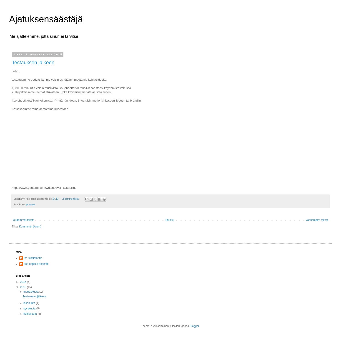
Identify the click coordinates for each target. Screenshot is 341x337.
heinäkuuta (30, 313)
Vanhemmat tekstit (317, 220)
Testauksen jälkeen (33, 62)
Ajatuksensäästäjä (46, 19)
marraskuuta (31, 291)
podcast (30, 204)
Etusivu (169, 220)
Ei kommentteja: (71, 198)
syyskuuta (29, 308)
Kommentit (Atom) (30, 226)
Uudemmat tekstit (23, 220)
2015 (23, 287)
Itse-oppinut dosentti (36, 264)
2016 (23, 281)
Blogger (194, 326)
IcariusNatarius (33, 258)
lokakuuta (29, 303)
